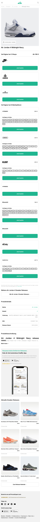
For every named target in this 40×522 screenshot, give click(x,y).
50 (7, 214)
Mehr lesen (5, 343)
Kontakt (11, 517)
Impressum (24, 516)
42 (32, 119)
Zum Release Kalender (20, 484)
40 (23, 119)
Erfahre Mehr (19, 286)
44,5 (10, 121)
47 (23, 121)
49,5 (36, 121)
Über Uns (30, 516)
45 (13, 121)
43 (3, 121)
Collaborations (16, 516)
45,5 (16, 121)
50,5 (4, 124)
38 (13, 119)
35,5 (4, 119)
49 (32, 121)
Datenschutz (4, 517)
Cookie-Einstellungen (20, 517)
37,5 (10, 119)
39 (19, 119)
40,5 (26, 119)
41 (29, 119)
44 (7, 121)
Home (2, 6)
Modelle (8, 516)
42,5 (36, 119)
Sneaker (8, 6)
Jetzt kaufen (20, 68)
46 (19, 121)
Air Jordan (15, 6)
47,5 (26, 121)
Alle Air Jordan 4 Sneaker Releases (20, 294)
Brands (3, 516)
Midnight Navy (26, 6)
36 (7, 119)
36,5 (10, 146)
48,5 (29, 121)
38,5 (16, 119)
